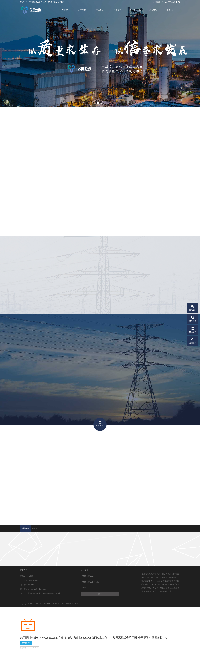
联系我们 (171, 10)
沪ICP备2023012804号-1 (71, 604)
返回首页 (26, 643)
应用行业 (118, 10)
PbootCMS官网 (88, 637)
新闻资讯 (153, 10)
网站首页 (64, 10)
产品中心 (100, 10)
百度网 (35, 528)
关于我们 (82, 10)
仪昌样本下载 (135, 10)
